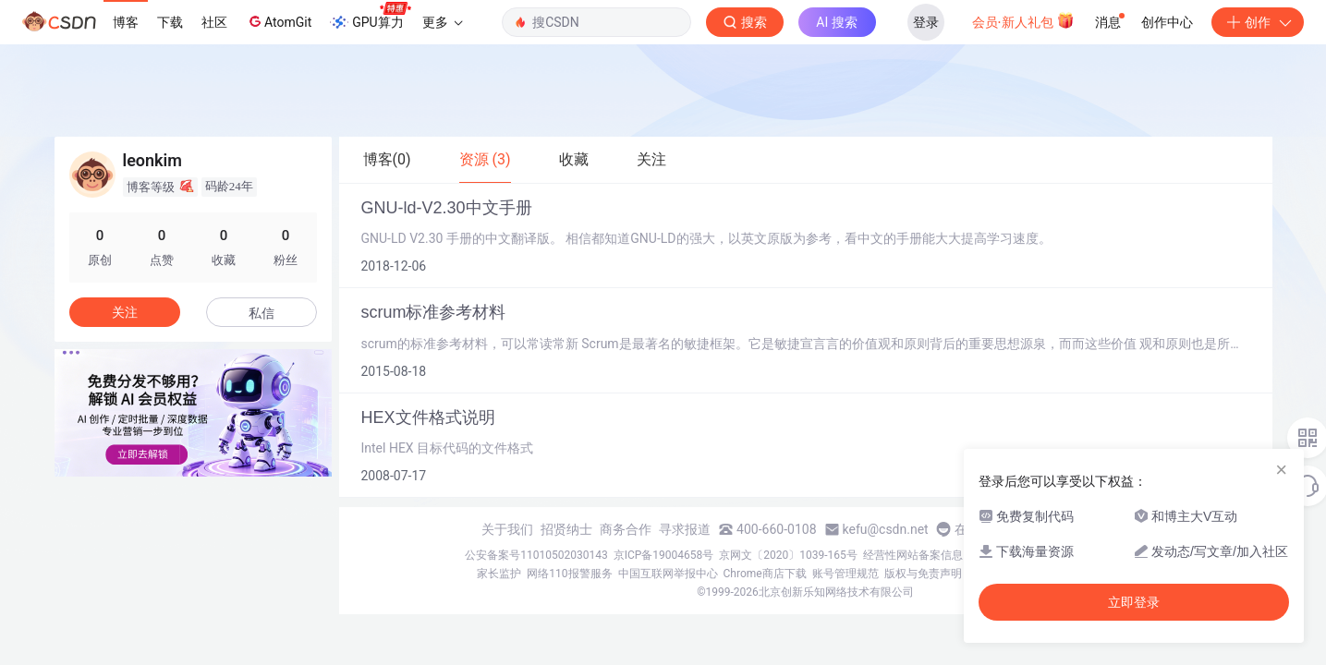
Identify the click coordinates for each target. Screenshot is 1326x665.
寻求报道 (685, 529)
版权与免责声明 (923, 573)
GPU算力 (370, 16)
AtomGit (278, 21)
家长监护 (499, 573)
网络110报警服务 (569, 573)
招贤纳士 (566, 529)
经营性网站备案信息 (913, 555)
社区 (214, 22)
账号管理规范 (845, 573)
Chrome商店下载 (765, 573)
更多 (442, 22)
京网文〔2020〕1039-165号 (788, 555)
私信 (261, 313)
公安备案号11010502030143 (536, 555)
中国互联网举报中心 (668, 573)
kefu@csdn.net (886, 529)
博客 (126, 22)
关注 (125, 312)
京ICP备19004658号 (664, 555)
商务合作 (625, 529)
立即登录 (1134, 602)
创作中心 (1167, 22)
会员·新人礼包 (1023, 20)
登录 (926, 22)
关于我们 (507, 529)
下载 (170, 22)
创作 (1258, 22)
